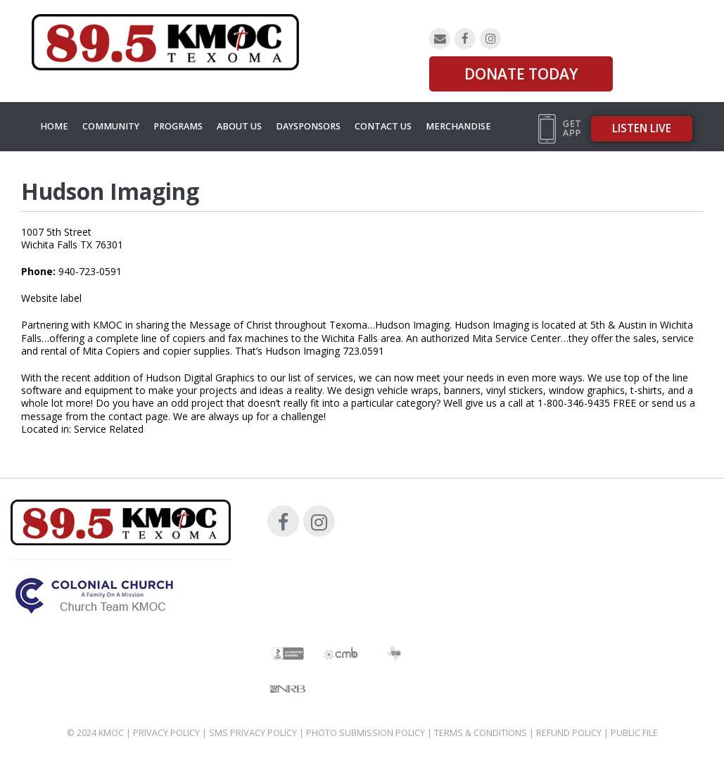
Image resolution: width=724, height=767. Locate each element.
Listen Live (641, 128)
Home (54, 126)
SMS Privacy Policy (253, 733)
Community (110, 126)
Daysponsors (308, 126)
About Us (239, 126)
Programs (178, 126)
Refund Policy (569, 733)
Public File (634, 733)
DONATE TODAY (521, 74)
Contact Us (383, 126)
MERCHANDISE (458, 126)
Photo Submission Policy (365, 733)
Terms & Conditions (480, 733)
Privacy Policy (166, 733)
